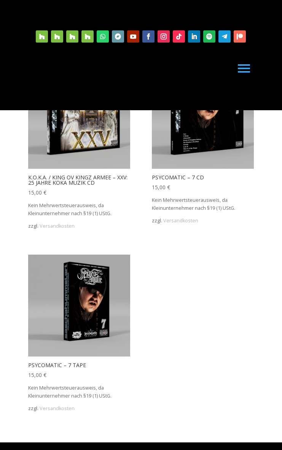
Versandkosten (57, 226)
